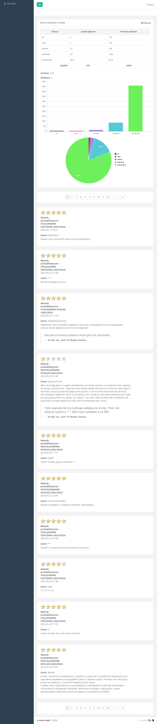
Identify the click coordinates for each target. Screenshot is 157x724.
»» (123, 197)
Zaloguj (150, 4)
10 (108, 197)
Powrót (146, 22)
